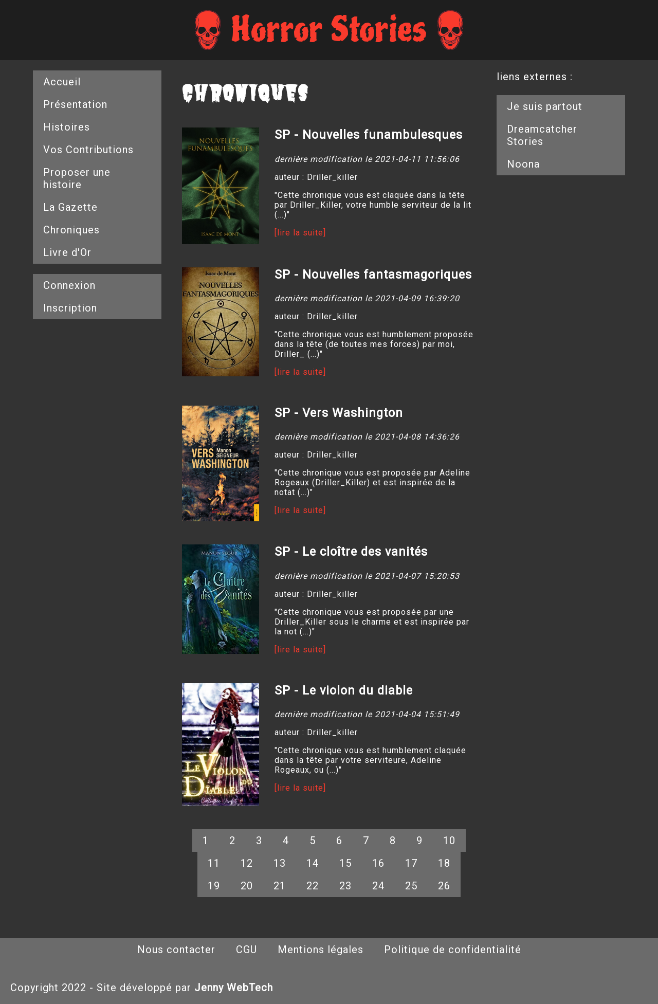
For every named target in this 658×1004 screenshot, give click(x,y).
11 (214, 863)
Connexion (69, 285)
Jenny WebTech (233, 987)
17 (411, 863)
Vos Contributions (88, 149)
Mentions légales (320, 949)
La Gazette (70, 207)
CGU (246, 949)
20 (247, 886)
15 (345, 863)
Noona (523, 164)
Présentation (75, 104)
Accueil (62, 82)
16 (378, 863)
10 (449, 840)
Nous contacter (176, 949)
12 (247, 863)
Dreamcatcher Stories (542, 135)
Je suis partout (544, 106)
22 (312, 886)
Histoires (66, 127)
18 (444, 863)
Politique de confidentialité (452, 949)
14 (312, 863)
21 (279, 886)
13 (279, 863)
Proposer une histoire (77, 178)
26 (444, 886)
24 (378, 886)
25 (411, 886)
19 (214, 886)
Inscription (70, 308)
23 (345, 886)
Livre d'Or (67, 252)
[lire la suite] (300, 233)
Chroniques (71, 230)
